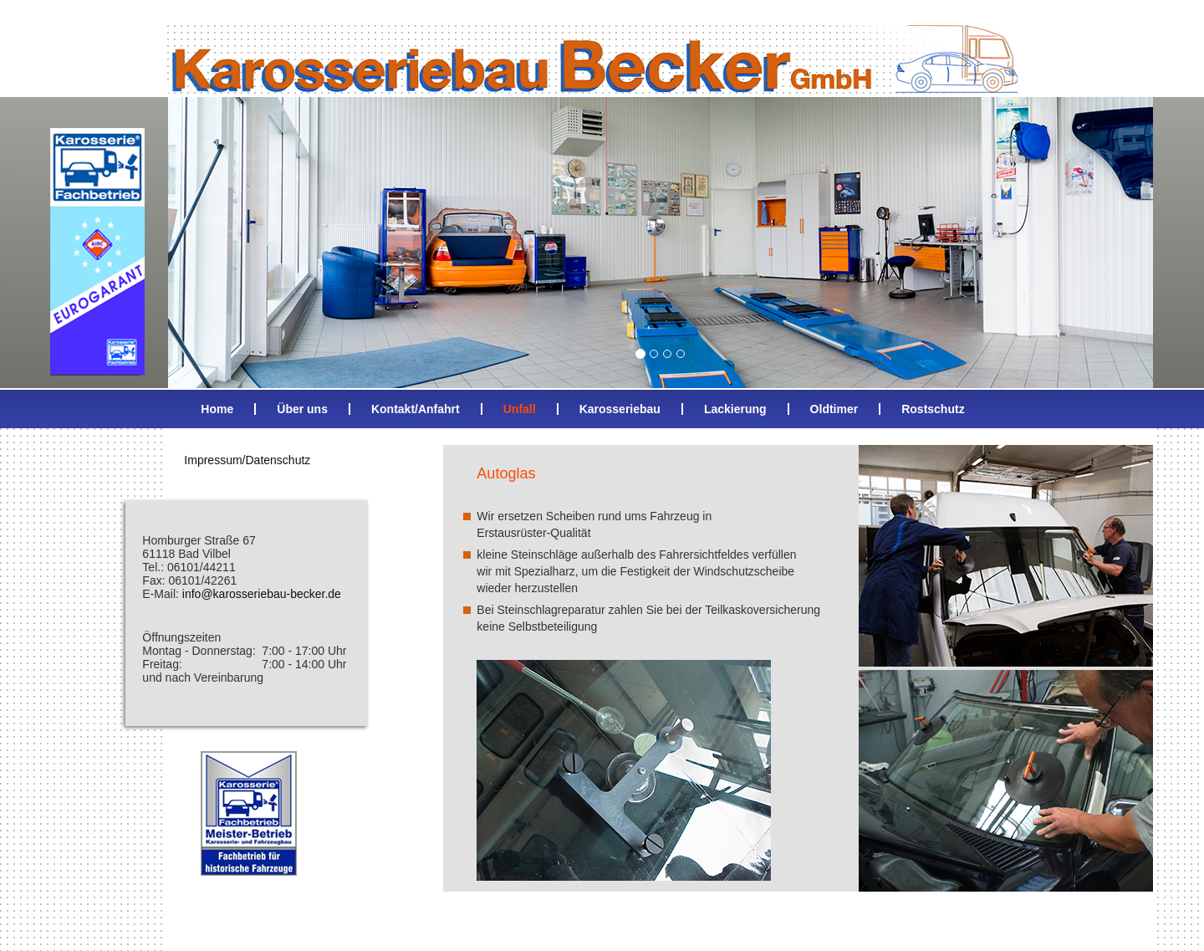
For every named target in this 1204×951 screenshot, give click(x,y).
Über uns (302, 409)
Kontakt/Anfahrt (415, 409)
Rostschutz (932, 409)
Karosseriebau (620, 409)
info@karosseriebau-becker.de (261, 594)
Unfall (519, 409)
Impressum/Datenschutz (247, 460)
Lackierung (735, 409)
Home (217, 409)
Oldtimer (834, 409)
